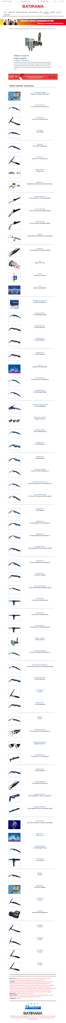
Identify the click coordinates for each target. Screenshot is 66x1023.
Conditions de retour (49, 1018)
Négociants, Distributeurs (28, 992)
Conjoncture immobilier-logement (41, 987)
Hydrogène (31, 988)
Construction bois (18, 983)
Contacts (19, 998)
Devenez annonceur (15, 996)
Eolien (33, 985)
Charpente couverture (43, 988)
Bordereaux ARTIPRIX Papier (17, 980)
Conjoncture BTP (45, 983)
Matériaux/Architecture (42, 985)
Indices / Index (31, 978)
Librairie (18, 993)
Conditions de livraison (37, 1018)
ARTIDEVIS (14, 1018)
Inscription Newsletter (27, 996)
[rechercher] (31, 1)
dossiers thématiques (46, 992)
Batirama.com (18, 1016)
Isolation (51, 985)
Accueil (11, 28)
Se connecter (37, 996)
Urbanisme (12, 987)
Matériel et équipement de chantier (21, 28)
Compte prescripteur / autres (45, 995)
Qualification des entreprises (17, 985)
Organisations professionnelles (32, 983)
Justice (38, 992)
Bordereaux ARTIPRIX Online (43, 978)
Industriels (12, 988)
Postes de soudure (52, 28)
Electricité (28, 985)
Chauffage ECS (39, 982)
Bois (35, 988)
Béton (45, 982)
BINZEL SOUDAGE (22, 60)
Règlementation (30, 990)
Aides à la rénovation (20, 990)
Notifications (27, 1018)
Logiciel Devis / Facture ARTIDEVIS (35, 980)
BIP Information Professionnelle (36, 1016)
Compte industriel (31, 995)
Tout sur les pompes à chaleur (24, 987)
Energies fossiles (29, 982)
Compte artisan (22, 995)
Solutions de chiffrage (27, 993)
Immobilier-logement (21, 988)
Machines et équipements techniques (39, 28)
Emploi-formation (40, 990)
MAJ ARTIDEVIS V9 (33, 1019)
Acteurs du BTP (20, 982)
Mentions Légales (50, 1016)
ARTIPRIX (20, 1018)
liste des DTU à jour (21, 978)
